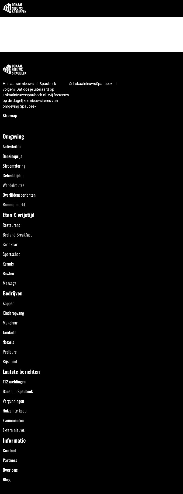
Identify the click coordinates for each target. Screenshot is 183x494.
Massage (9, 283)
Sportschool (12, 254)
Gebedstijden (13, 175)
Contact (9, 450)
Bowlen (8, 273)
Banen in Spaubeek (18, 391)
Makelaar (10, 322)
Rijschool (10, 361)
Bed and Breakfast (17, 234)
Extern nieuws (14, 430)
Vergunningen (13, 401)
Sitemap (10, 116)
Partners (10, 460)
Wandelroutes (13, 185)
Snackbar (10, 244)
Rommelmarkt (14, 204)
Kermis (8, 263)
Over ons (10, 470)
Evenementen (13, 420)
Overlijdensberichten (19, 195)
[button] (175, 8)
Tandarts (9, 332)
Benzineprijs (12, 156)
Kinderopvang (13, 313)
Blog (7, 479)
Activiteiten (12, 146)
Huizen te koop (14, 410)
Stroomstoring (14, 166)
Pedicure (10, 351)
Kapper (8, 303)
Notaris (8, 342)
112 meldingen (14, 381)
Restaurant (11, 225)
